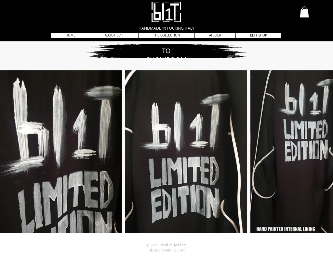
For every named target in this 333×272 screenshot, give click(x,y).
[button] (304, 12)
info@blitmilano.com (167, 249)
